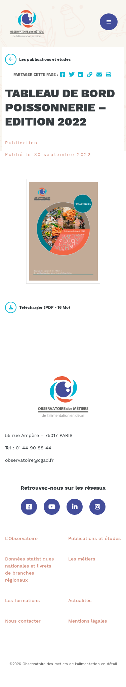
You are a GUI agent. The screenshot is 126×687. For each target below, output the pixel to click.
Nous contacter (23, 621)
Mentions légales (87, 621)
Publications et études (94, 538)
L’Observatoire (21, 538)
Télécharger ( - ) (37, 307)
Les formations (22, 600)
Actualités (79, 600)
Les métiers (81, 558)
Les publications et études (38, 59)
